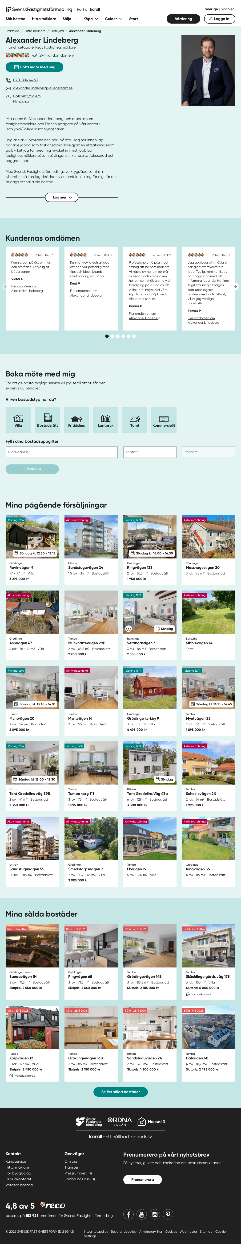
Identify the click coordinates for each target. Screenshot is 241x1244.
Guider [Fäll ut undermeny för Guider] (111, 19)
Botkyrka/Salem (27, 96)
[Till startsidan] (53, 9)
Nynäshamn (23, 101)
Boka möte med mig (34, 66)
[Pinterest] (168, 1214)
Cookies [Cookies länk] (171, 1231)
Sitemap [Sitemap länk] (206, 1231)
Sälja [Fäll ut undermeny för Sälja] (67, 19)
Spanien (228, 9)
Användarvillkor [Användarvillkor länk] (151, 1231)
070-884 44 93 (25, 80)
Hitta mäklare (44, 19)
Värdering (183, 19)
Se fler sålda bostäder (120, 1092)
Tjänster (71, 1167)
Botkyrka (57, 31)
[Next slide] (235, 286)
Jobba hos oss (77, 1179)
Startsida (12, 31)
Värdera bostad (19, 1185)
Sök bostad (15, 19)
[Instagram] (155, 1214)
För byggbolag (18, 1173)
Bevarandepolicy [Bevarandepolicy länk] (124, 1231)
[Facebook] (128, 1214)
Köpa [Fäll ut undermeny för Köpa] (88, 19)
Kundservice (16, 1161)
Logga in (221, 19)
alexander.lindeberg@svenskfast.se (42, 88)
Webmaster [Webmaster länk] (189, 1231)
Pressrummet (75, 1173)
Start (133, 19)
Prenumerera (142, 1179)
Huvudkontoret (18, 1179)
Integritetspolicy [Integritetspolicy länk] (96, 1231)
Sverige (212, 9)
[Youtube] (142, 1214)
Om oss (70, 1161)
